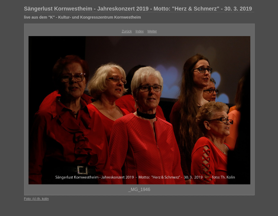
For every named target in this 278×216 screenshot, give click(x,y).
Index (139, 31)
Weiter (152, 31)
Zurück (127, 31)
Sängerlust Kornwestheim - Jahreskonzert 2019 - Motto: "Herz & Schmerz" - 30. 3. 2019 (138, 9)
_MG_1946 (139, 189)
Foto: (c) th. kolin (36, 199)
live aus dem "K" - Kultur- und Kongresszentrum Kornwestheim (82, 17)
